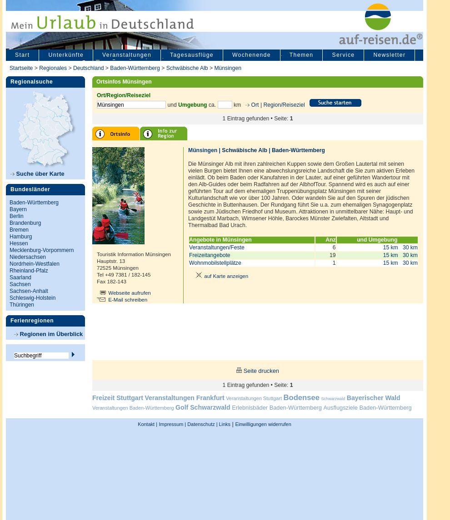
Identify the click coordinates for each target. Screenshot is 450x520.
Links (224, 424)
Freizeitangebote (209, 255)
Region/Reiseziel (284, 105)
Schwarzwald (333, 398)
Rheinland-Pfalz (29, 270)
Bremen (19, 230)
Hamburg (21, 236)
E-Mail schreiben (127, 299)
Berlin (17, 216)
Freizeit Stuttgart (117, 397)
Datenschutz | (201, 424)
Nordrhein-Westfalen (35, 264)
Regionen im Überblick (48, 334)
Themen (302, 55)
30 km (410, 247)
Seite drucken (261, 370)
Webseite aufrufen (129, 293)
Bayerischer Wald (373, 397)
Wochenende (251, 55)
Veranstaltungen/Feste (217, 247)
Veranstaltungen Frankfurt (184, 397)
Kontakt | (147, 424)
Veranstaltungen (126, 55)
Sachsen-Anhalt (29, 291)
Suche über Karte (37, 173)
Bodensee (302, 397)
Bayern (18, 209)
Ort (254, 105)
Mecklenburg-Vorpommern (42, 250)
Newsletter (389, 55)
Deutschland (88, 68)
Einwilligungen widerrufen (263, 424)
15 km (390, 247)
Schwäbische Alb (187, 68)
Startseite (21, 68)
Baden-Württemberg (135, 68)
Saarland (20, 277)
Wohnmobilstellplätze (215, 263)
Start (22, 55)
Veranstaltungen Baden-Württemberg (133, 408)
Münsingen (227, 68)
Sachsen (20, 284)
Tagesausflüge (192, 55)
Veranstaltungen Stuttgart (254, 398)
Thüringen (22, 305)
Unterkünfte (66, 55)
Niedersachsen (28, 257)
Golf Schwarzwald (202, 407)
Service (343, 55)
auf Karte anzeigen (220, 276)
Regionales (53, 68)
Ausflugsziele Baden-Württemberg (367, 407)
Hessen (19, 243)
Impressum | (172, 424)
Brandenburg (25, 223)
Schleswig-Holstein (32, 298)
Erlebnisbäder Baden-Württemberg (277, 407)
